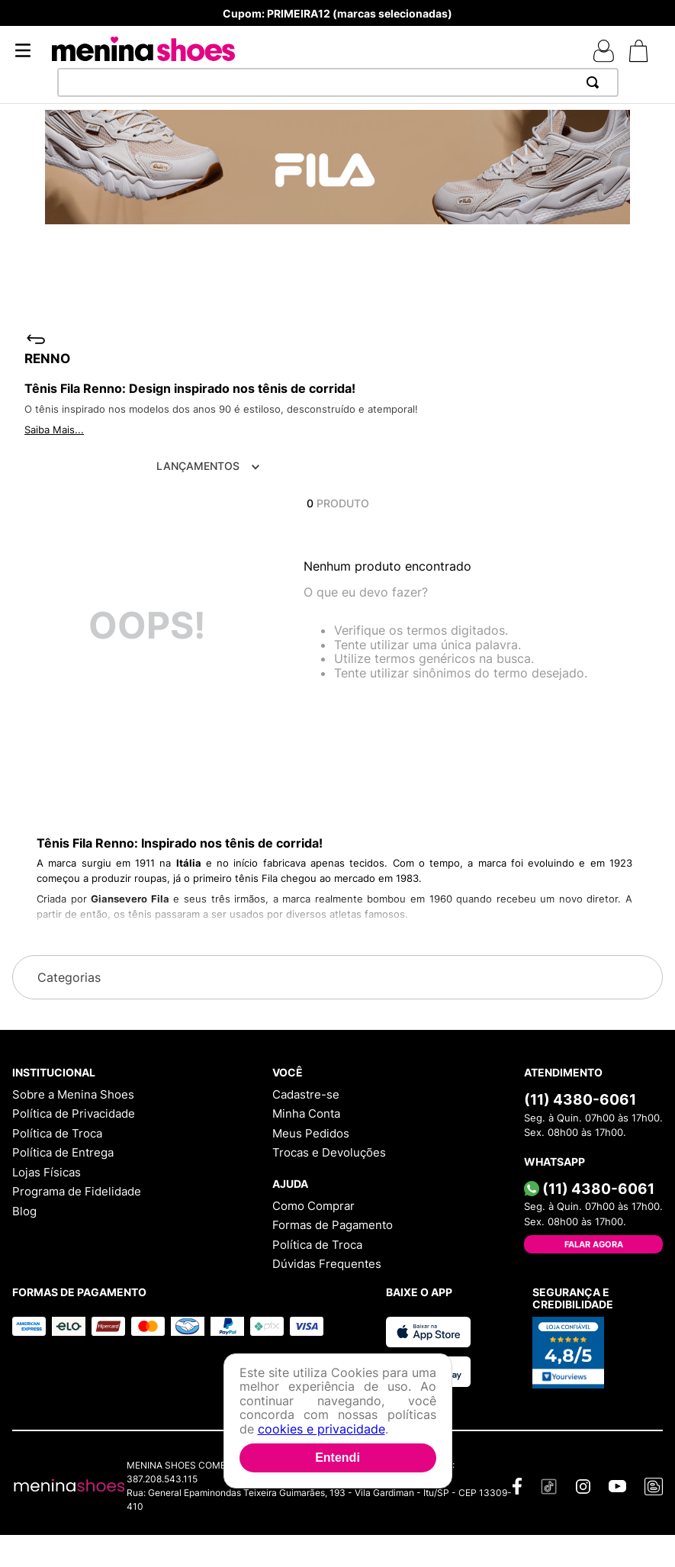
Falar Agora (593, 1244)
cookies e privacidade (321, 1429)
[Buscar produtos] (596, 82)
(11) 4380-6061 (580, 1099)
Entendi (337, 1457)
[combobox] (338, 82)
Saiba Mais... (54, 429)
